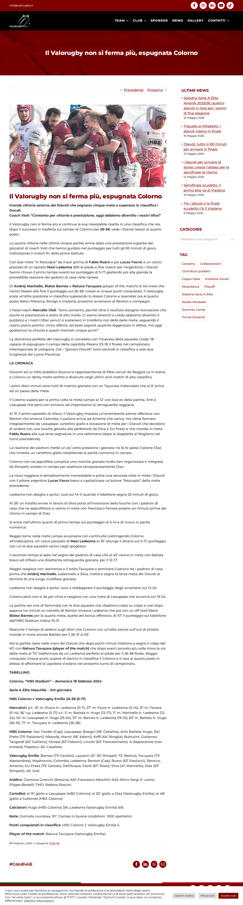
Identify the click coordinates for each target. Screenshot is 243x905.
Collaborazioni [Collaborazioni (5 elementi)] (210, 264)
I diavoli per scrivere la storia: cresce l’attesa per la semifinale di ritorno (206, 167)
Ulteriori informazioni (39, 900)
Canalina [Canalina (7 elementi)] (188, 264)
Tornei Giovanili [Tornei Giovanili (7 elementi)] (193, 317)
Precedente (134, 90)
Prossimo (155, 90)
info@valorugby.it (21, 5)
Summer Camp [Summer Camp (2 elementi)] (193, 309)
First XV (55, 843)
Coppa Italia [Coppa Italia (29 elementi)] (191, 279)
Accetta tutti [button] (228, 895)
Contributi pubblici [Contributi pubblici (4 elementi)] (196, 271)
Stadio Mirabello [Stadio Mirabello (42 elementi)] (194, 302)
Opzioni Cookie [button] (184, 895)
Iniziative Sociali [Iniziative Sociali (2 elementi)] (217, 279)
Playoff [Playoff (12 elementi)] (209, 286)
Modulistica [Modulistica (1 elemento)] (190, 286)
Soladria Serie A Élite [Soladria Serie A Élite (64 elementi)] (197, 294)
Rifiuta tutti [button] (208, 895)
